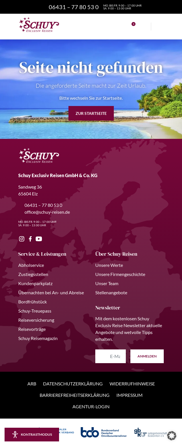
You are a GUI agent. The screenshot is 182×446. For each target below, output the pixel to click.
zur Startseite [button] (91, 113)
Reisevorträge (32, 329)
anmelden (147, 356)
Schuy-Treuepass (34, 310)
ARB (31, 383)
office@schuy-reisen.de (44, 212)
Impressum (129, 395)
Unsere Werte (109, 265)
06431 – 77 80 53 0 (40, 205)
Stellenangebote (111, 292)
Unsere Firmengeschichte (120, 274)
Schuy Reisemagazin (38, 338)
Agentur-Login (91, 406)
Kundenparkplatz (35, 283)
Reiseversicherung (36, 320)
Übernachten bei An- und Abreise (51, 292)
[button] (171, 435)
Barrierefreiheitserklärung (75, 395)
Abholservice (31, 265)
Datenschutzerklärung (73, 383)
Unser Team (106, 283)
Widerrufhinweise (132, 383)
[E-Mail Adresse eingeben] (110, 356)
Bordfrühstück (32, 301)
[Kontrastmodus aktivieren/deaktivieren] (32, 434)
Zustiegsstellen (33, 274)
